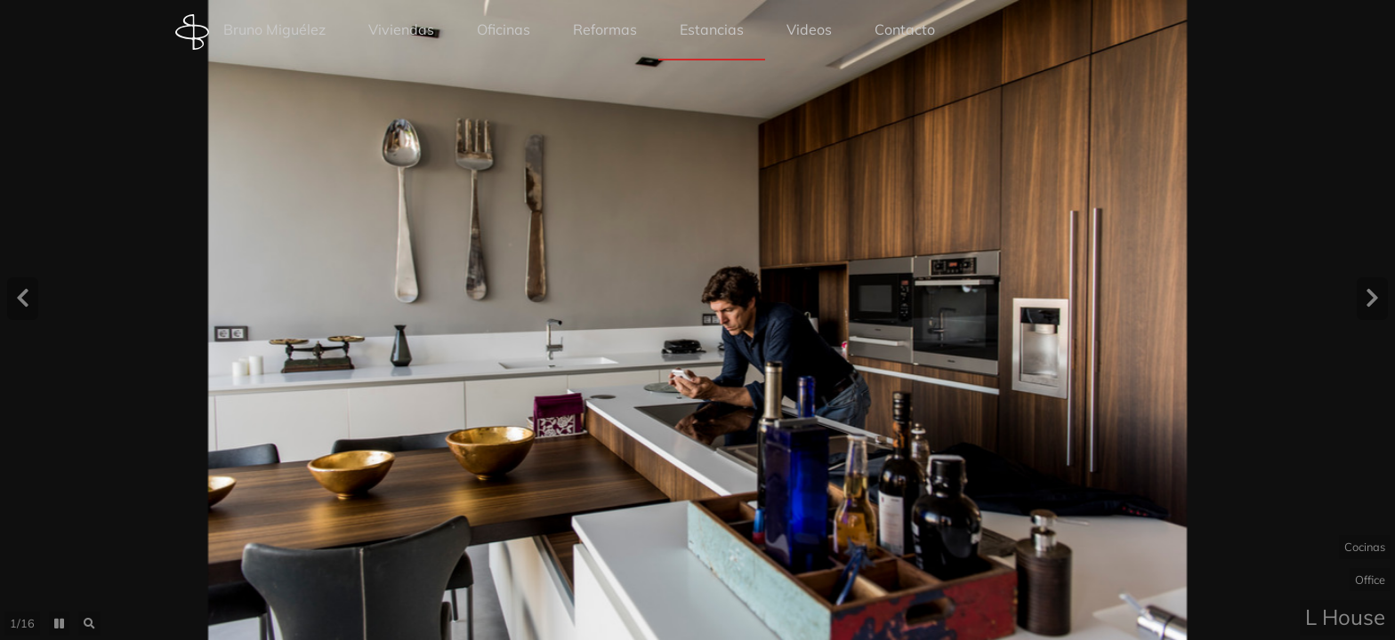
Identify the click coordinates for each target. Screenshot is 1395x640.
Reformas (605, 29)
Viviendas (401, 29)
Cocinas (1364, 547)
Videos (809, 29)
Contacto (905, 29)
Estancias (712, 29)
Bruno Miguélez (250, 32)
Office (1370, 579)
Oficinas (503, 29)
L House (1345, 617)
